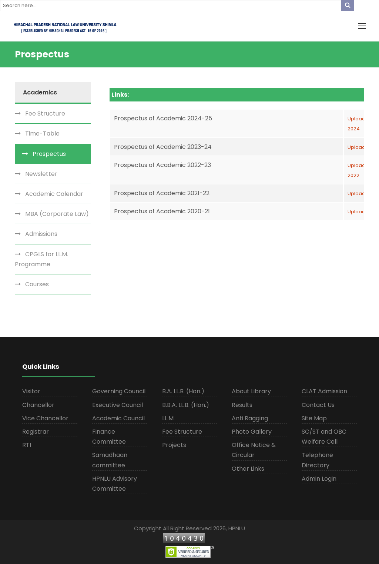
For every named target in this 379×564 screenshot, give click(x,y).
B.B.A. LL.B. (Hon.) (185, 405)
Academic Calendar (54, 194)
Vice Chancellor (45, 418)
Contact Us (318, 405)
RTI (26, 445)
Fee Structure (45, 113)
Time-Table (42, 133)
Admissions (41, 234)
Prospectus (49, 154)
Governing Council (118, 391)
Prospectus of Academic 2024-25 (163, 118)
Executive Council (117, 405)
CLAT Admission (324, 391)
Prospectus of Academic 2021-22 (161, 193)
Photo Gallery (252, 431)
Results (242, 405)
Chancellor (38, 405)
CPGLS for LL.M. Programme (41, 259)
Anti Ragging (250, 418)
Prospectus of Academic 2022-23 (162, 165)
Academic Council (118, 418)
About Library (251, 391)
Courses (37, 284)
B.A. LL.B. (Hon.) (183, 391)
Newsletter (41, 174)
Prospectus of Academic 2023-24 (163, 147)
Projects (174, 445)
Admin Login (319, 478)
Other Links (248, 468)
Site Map (314, 418)
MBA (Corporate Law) (57, 214)
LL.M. (168, 418)
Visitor (31, 391)
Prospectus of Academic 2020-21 (162, 211)
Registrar (35, 431)
